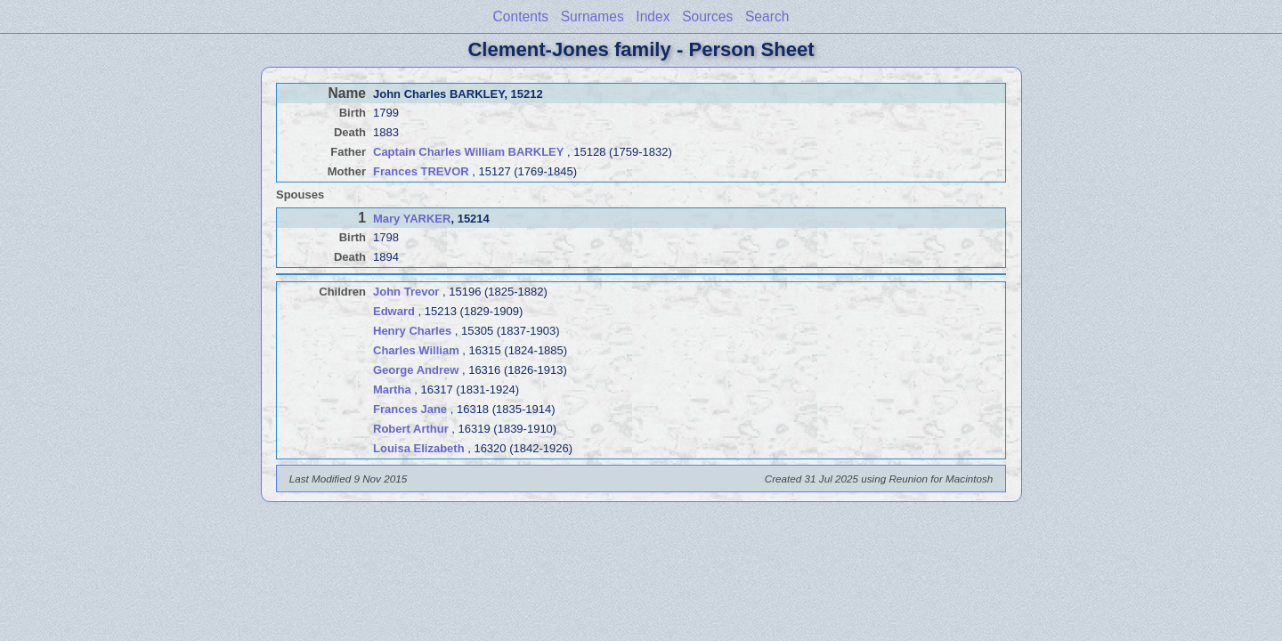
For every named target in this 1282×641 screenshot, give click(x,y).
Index (652, 16)
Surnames (592, 16)
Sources (707, 16)
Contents (520, 16)
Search (767, 16)
